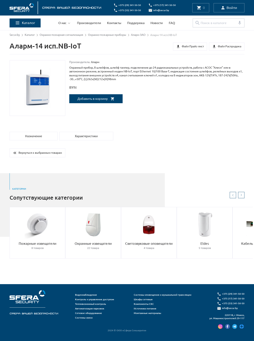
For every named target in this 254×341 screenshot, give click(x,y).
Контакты (114, 23)
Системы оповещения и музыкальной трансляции (162, 294)
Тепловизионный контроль (90, 304)
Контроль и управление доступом (94, 299)
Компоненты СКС (144, 304)
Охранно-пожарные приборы (107, 35)
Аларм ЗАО (138, 35)
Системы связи (84, 317)
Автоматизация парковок (89, 308)
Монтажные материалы (147, 313)
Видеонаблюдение (86, 294)
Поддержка (136, 23)
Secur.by (15, 35)
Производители (89, 23)
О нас (62, 23)
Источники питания (145, 308)
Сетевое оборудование (88, 313)
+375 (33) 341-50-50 (130, 10)
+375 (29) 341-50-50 (130, 5)
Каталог (30, 35)
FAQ (172, 23)
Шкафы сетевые (143, 299)
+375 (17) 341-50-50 (165, 5)
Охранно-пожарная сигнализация (61, 35)
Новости (156, 23)
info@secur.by (161, 10)
